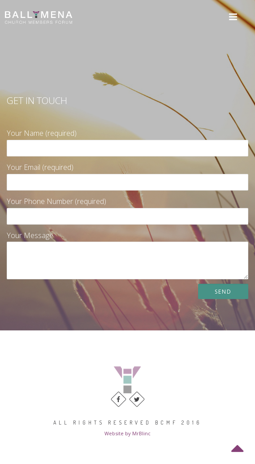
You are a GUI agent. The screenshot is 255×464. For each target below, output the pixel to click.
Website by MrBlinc (127, 433)
